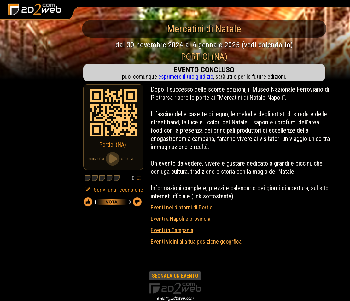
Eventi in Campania (172, 230)
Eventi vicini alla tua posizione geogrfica (196, 241)
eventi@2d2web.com (175, 298)
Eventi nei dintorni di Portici (182, 207)
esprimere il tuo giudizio (185, 76)
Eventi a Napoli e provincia (180, 218)
